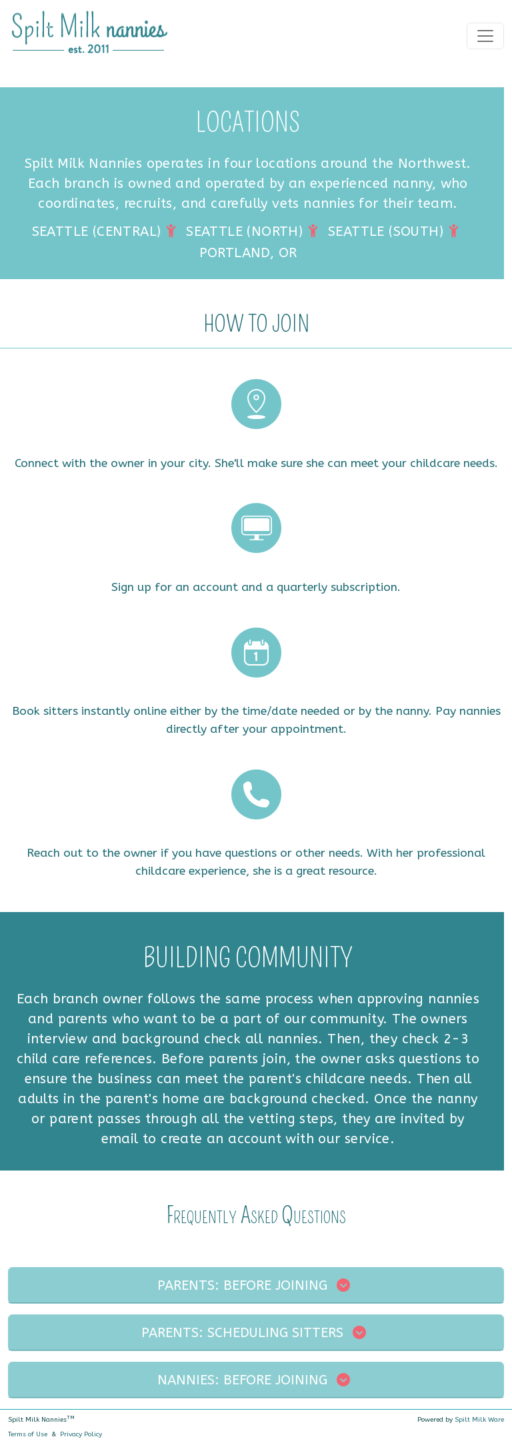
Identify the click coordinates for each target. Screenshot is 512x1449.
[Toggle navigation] (485, 36)
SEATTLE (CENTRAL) (96, 231)
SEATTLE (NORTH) (244, 231)
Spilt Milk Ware (479, 1420)
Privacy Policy (81, 1434)
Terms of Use (27, 1434)
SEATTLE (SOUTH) (385, 231)
